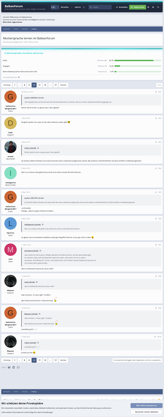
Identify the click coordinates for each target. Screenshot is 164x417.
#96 (159, 219)
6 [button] (102, 66)
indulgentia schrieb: (32, 224)
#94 (159, 168)
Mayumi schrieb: (31, 314)
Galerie (78, 7)
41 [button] (101, 60)
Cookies (26, 408)
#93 (159, 142)
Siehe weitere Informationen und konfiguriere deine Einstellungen (27, 412)
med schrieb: (29, 282)
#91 (159, 92)
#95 (159, 192)
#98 (159, 276)
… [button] (19, 85)
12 (45, 85)
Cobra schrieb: (30, 148)
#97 (159, 245)
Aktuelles (65, 7)
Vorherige (7, 85)
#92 (159, 118)
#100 (159, 337)
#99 (159, 308)
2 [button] (102, 71)
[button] (58, 7)
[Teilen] (155, 91)
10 (34, 85)
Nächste (63, 85)
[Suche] (102, 7)
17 (56, 85)
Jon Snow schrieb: (31, 251)
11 (39, 85)
